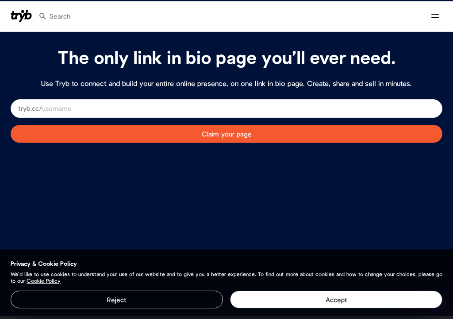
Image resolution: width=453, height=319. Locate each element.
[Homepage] (21, 16)
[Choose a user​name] (238, 108)
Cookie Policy (44, 280)
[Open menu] (435, 16)
